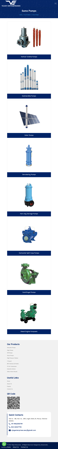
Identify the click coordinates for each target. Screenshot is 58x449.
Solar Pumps (29, 135)
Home (20, 14)
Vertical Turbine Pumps (29, 57)
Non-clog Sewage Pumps (29, 213)
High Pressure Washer (12, 357)
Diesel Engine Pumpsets (29, 330)
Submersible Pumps (29, 96)
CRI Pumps (9, 351)
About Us (9, 382)
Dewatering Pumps (29, 174)
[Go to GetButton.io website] (4, 447)
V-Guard (9, 360)
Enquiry (9, 385)
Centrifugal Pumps (29, 291)
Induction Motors (11, 368)
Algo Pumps (10, 349)
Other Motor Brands (12, 370)
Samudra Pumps (11, 346)
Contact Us (10, 388)
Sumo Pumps (10, 354)
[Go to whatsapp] (4, 444)
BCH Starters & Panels (13, 362)
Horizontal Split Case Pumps (29, 252)
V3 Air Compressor (12, 365)
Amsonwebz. (44, 443)
